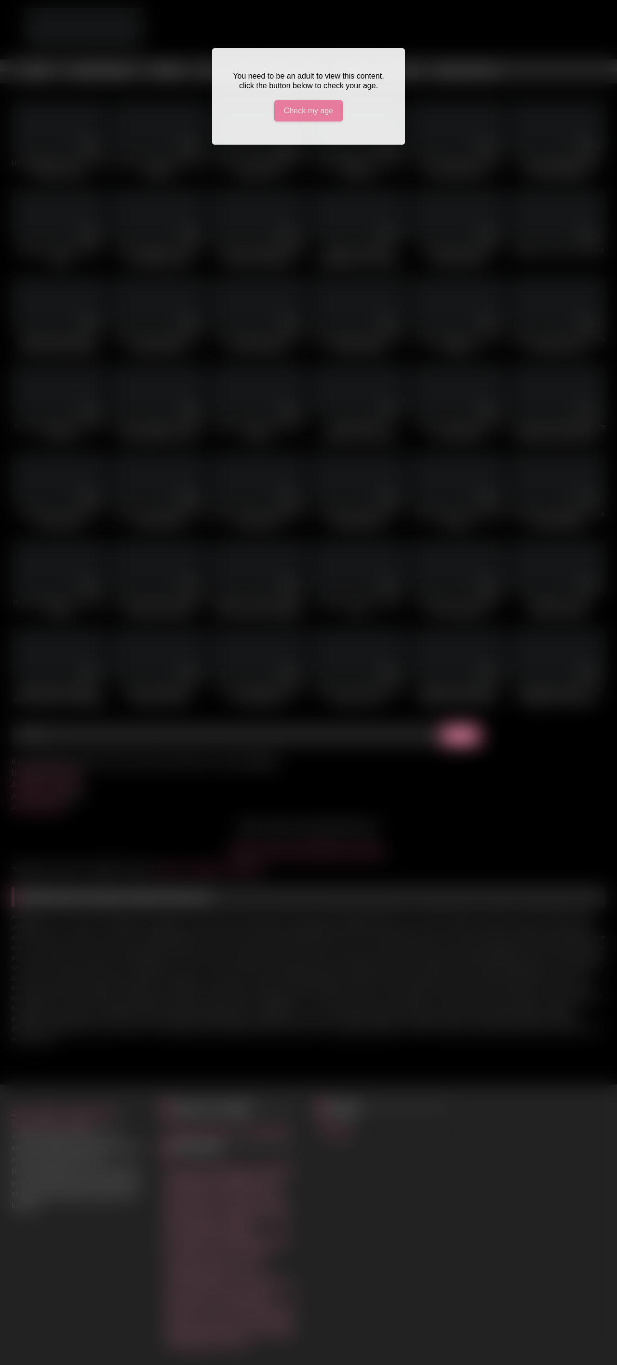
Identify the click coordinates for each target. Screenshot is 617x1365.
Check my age (308, 111)
